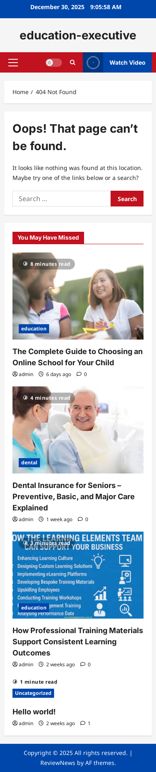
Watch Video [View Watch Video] (114, 62)
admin (26, 374)
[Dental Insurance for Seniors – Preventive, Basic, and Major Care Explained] (78, 429)
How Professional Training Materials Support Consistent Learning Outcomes (77, 641)
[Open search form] (72, 62)
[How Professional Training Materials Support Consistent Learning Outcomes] (78, 575)
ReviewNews (57, 763)
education (34, 328)
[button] (13, 62)
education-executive (78, 35)
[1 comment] (85, 723)
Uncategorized (33, 693)
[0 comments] (82, 374)
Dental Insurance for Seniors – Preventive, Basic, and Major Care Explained (73, 496)
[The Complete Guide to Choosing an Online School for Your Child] (78, 296)
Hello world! (34, 711)
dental (29, 462)
